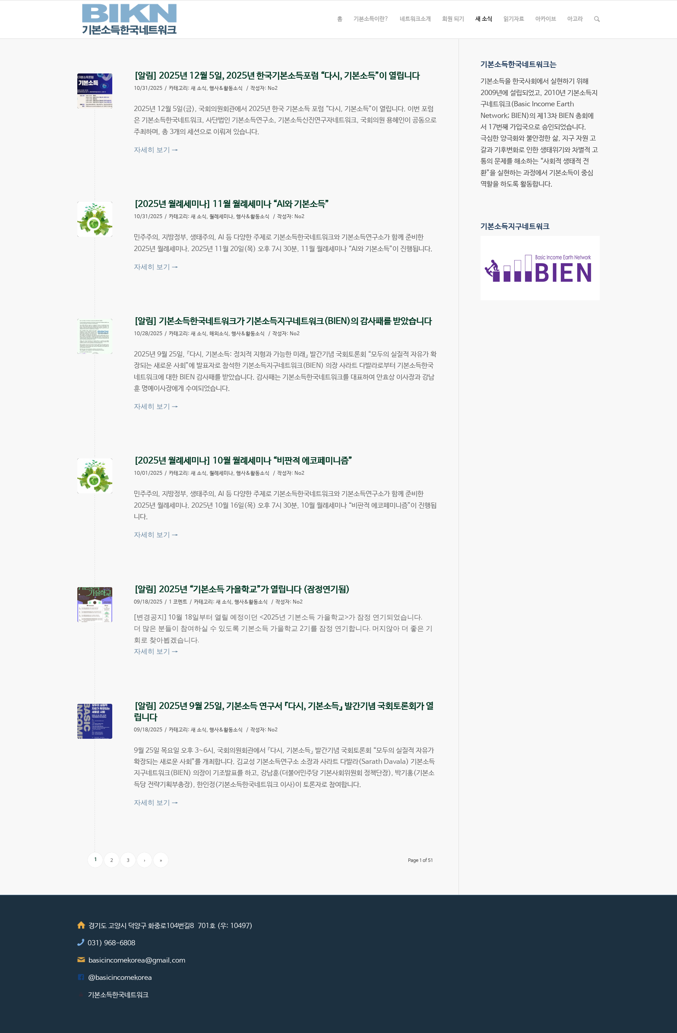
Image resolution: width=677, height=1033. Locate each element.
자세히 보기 (156, 149)
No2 (273, 89)
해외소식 (218, 334)
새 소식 (198, 89)
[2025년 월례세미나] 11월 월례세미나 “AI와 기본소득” (231, 205)
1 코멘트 (178, 602)
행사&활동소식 (226, 89)
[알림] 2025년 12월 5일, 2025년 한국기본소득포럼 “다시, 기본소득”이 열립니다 (277, 76)
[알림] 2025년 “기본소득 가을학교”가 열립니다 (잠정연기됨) (242, 590)
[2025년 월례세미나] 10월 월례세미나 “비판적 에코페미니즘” (243, 461)
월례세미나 (221, 217)
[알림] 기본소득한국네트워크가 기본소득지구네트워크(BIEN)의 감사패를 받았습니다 (283, 322)
